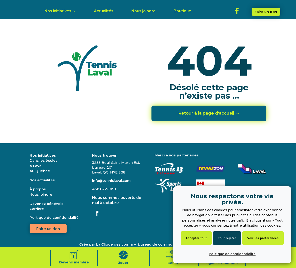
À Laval (36, 166)
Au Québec (40, 171)
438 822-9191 (104, 189)
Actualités (103, 11)
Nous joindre (143, 11)
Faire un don (266, 11)
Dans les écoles (43, 160)
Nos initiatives (57, 11)
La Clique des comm (114, 244)
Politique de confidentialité (232, 254)
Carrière (37, 209)
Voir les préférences (263, 238)
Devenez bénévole (47, 203)
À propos (38, 189)
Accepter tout (196, 238)
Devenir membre (74, 265)
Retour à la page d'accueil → (209, 113)
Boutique (182, 11)
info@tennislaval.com (111, 180)
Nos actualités (42, 180)
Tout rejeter (227, 238)
